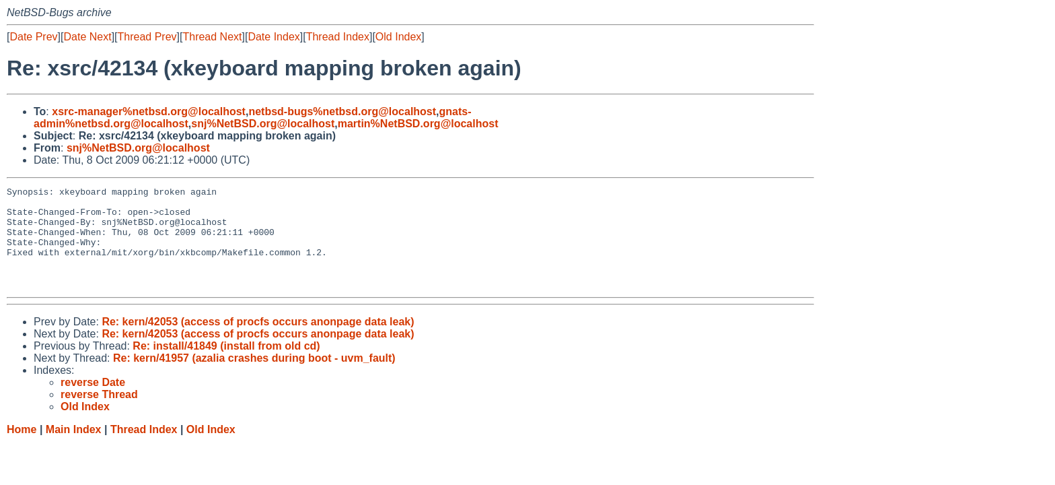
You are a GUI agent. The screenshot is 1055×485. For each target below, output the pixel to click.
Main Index (74, 449)
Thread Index (337, 36)
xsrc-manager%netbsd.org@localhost (149, 111)
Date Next (87, 36)
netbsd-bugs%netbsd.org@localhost (342, 111)
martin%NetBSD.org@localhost (418, 123)
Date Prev (33, 36)
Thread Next (212, 36)
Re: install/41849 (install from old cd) (226, 366)
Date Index (273, 36)
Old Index (398, 36)
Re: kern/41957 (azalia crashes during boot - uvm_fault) (254, 378)
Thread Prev (147, 36)
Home (21, 449)
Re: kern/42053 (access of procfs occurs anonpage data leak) (258, 342)
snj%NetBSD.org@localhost (262, 123)
